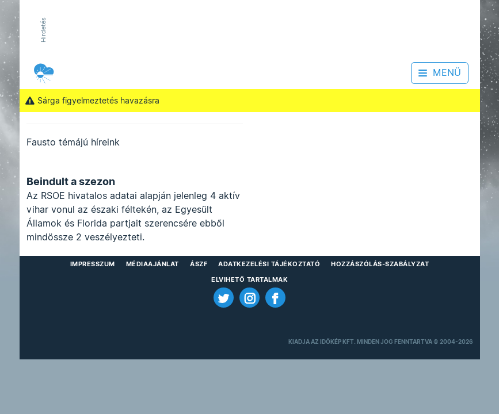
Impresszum (92, 264)
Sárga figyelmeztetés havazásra (92, 100)
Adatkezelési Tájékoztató (269, 264)
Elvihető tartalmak (249, 279)
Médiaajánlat (152, 264)
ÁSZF (198, 264)
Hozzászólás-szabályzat (380, 264)
